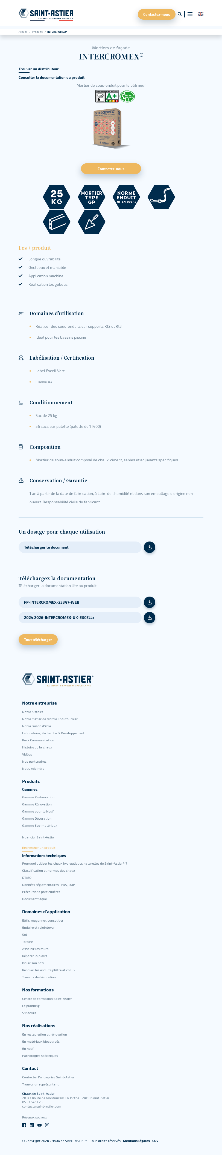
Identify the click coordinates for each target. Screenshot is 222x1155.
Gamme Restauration (38, 797)
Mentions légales (137, 1140)
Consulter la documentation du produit (51, 77)
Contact (30, 1068)
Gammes (29, 789)
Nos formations (38, 990)
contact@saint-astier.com (41, 1106)
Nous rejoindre (33, 768)
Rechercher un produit (39, 847)
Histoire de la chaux (37, 747)
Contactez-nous (156, 14)
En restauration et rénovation (44, 1034)
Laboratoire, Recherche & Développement (53, 733)
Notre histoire (32, 712)
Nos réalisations (38, 1025)
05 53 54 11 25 (32, 1102)
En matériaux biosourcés (41, 1041)
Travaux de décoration (39, 977)
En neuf (28, 1048)
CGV (155, 1140)
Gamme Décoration (36, 818)
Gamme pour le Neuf (38, 811)
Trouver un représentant (40, 1084)
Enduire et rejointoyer (38, 927)
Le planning (31, 1005)
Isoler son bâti (33, 963)
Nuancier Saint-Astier (38, 837)
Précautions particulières (41, 892)
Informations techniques (44, 856)
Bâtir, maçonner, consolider (42, 920)
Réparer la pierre (34, 956)
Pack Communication (38, 740)
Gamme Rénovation (37, 804)
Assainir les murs (35, 949)
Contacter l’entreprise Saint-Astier (48, 1077)
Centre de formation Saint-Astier (47, 998)
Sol (24, 934)
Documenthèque (34, 899)
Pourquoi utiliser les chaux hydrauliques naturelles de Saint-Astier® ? (74, 863)
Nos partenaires (34, 761)
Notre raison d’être (36, 726)
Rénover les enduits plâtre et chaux (48, 970)
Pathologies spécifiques (40, 1055)
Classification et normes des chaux (48, 870)
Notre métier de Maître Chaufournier (50, 719)
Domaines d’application (46, 911)
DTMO (26, 877)
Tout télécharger (38, 639)
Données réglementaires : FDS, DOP (48, 884)
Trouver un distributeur (39, 69)
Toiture (27, 941)
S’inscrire (29, 1013)
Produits (37, 31)
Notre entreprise (39, 703)
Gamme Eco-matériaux (39, 825)
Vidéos (27, 754)
